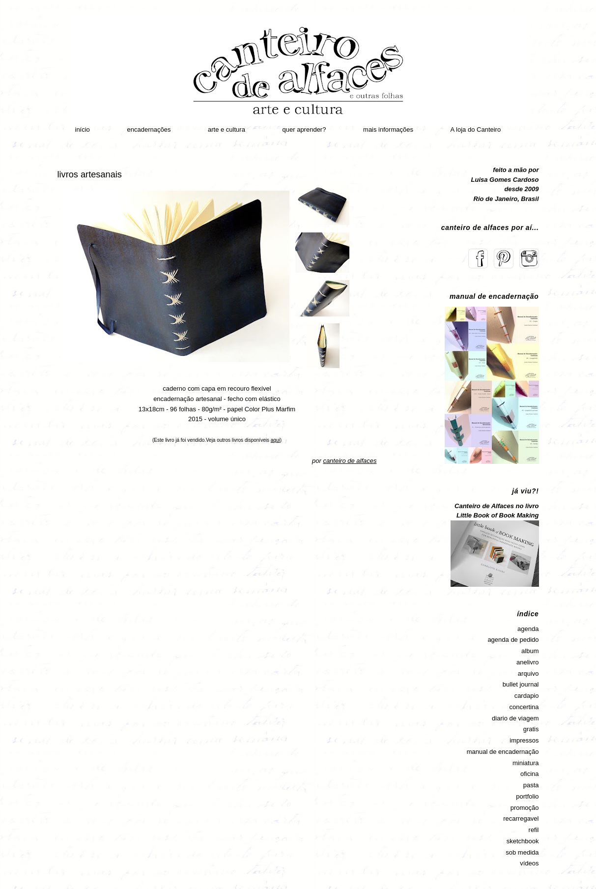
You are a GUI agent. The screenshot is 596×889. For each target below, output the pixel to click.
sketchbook (523, 841)
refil (534, 829)
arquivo (528, 673)
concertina (524, 707)
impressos (524, 740)
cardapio (526, 695)
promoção (525, 807)
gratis (531, 729)
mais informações (388, 129)
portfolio (527, 796)
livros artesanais (89, 174)
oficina (529, 773)
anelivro (527, 662)
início (82, 129)
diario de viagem (515, 718)
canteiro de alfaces (349, 460)
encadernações (148, 129)
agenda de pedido (513, 639)
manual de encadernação (503, 751)
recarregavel (521, 818)
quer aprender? (304, 129)
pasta (531, 785)
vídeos (529, 863)
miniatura (525, 763)
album (530, 651)
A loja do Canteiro (476, 129)
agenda (528, 628)
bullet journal (521, 684)
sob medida (522, 852)
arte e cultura (226, 129)
